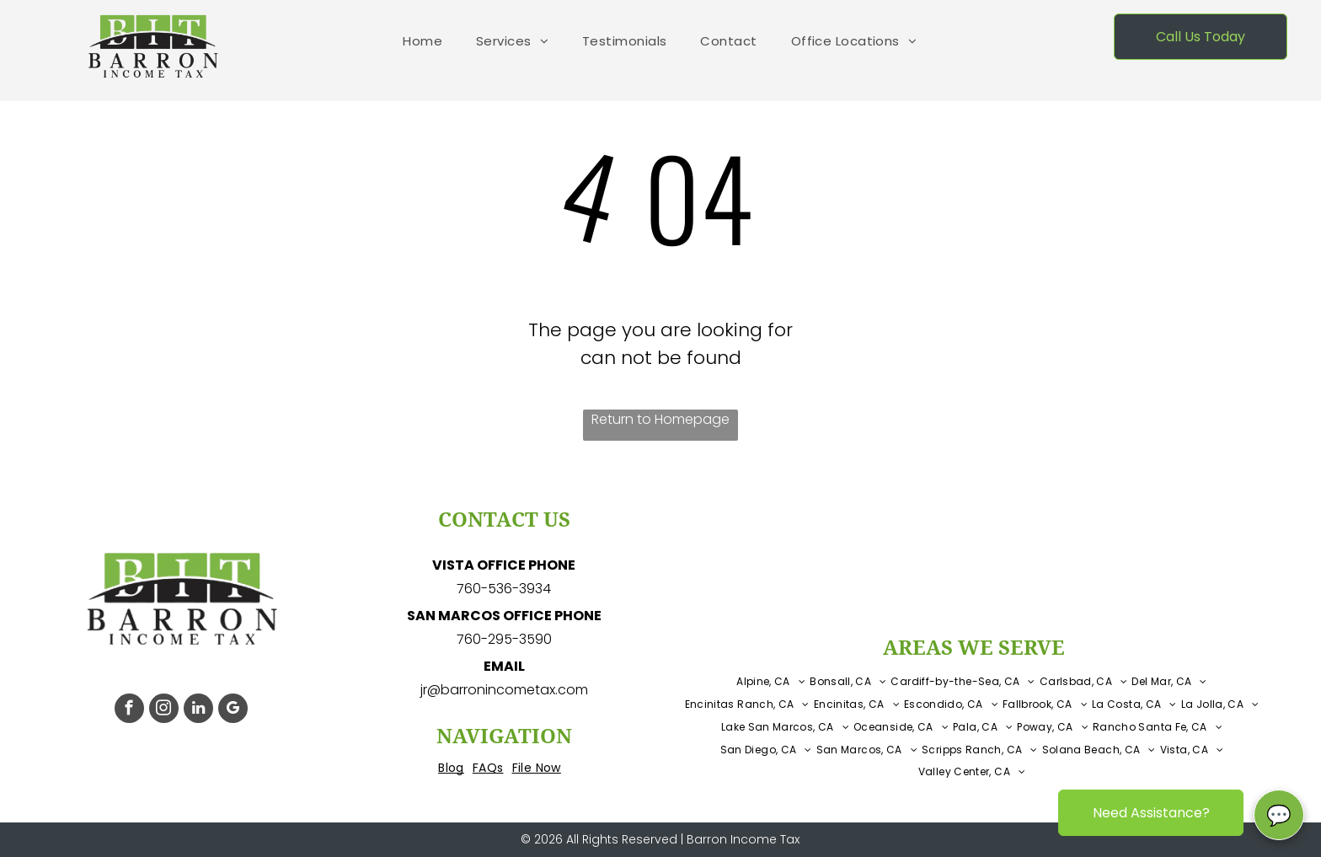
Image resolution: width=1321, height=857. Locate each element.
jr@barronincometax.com (504, 689)
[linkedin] (198, 710)
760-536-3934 (504, 588)
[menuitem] (422, 42)
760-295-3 (492, 639)
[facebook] (129, 710)
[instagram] (164, 710)
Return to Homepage (660, 419)
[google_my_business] (233, 710)
